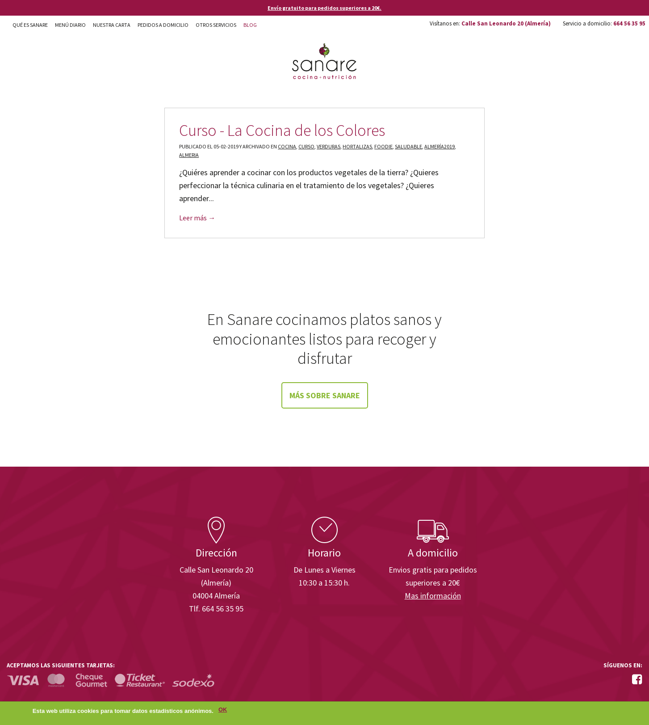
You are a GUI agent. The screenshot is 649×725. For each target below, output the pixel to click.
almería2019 (439, 146)
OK (222, 712)
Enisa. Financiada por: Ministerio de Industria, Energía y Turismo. (608, 491)
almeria (189, 155)
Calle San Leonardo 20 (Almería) (506, 23)
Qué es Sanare (30, 24)
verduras (328, 146)
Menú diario (70, 24)
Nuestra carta (111, 24)
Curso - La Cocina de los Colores (282, 130)
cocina (287, 146)
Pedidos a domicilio (163, 24)
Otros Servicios (216, 24)
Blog (250, 24)
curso (306, 146)
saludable (408, 146)
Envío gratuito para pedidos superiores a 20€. (324, 7)
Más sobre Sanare (324, 395)
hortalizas (357, 146)
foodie (383, 146)
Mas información (433, 595)
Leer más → (197, 217)
